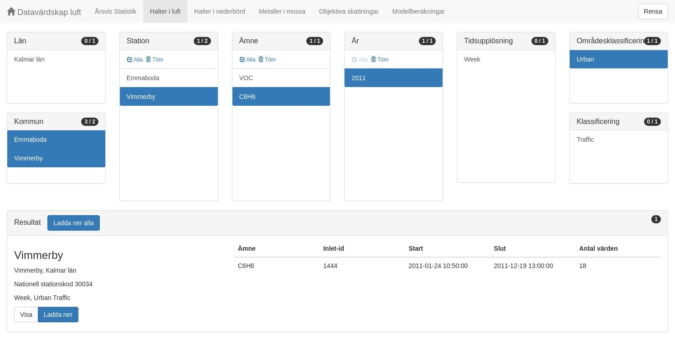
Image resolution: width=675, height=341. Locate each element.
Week (472, 59)
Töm (154, 60)
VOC (246, 78)
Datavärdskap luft (44, 12)
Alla (135, 60)
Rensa (653, 11)
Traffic (585, 139)
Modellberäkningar (418, 11)
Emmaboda (30, 139)
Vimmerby (28, 158)
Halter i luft (165, 11)
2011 (358, 78)
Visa (26, 314)
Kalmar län (29, 59)
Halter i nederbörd (219, 11)
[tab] (337, 223)
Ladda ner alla (73, 223)
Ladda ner (58, 314)
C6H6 (247, 96)
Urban (585, 59)
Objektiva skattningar (349, 11)
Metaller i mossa (282, 11)
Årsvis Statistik (115, 11)
